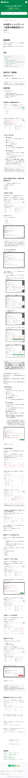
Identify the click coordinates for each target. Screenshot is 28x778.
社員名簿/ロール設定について (10, 689)
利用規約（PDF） (20, 771)
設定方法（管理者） (8, 56)
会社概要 (2, 771)
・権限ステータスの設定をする (10, 63)
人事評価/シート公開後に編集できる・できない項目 (12, 759)
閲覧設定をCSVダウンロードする (12, 66)
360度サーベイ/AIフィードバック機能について (15, 165)
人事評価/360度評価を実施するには (9, 757)
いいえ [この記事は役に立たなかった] (17, 742)
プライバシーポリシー (10, 771)
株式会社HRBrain (5, 20)
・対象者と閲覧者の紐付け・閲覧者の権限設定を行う (14, 62)
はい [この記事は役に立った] (11, 742)
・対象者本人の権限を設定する (10, 60)
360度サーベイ (11, 20)
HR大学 (6, 774)
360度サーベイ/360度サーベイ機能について (12, 725)
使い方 (15, 20)
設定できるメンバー (8, 57)
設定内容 (5, 59)
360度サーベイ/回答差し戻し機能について (11, 754)
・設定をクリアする (8, 64)
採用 (1, 774)
